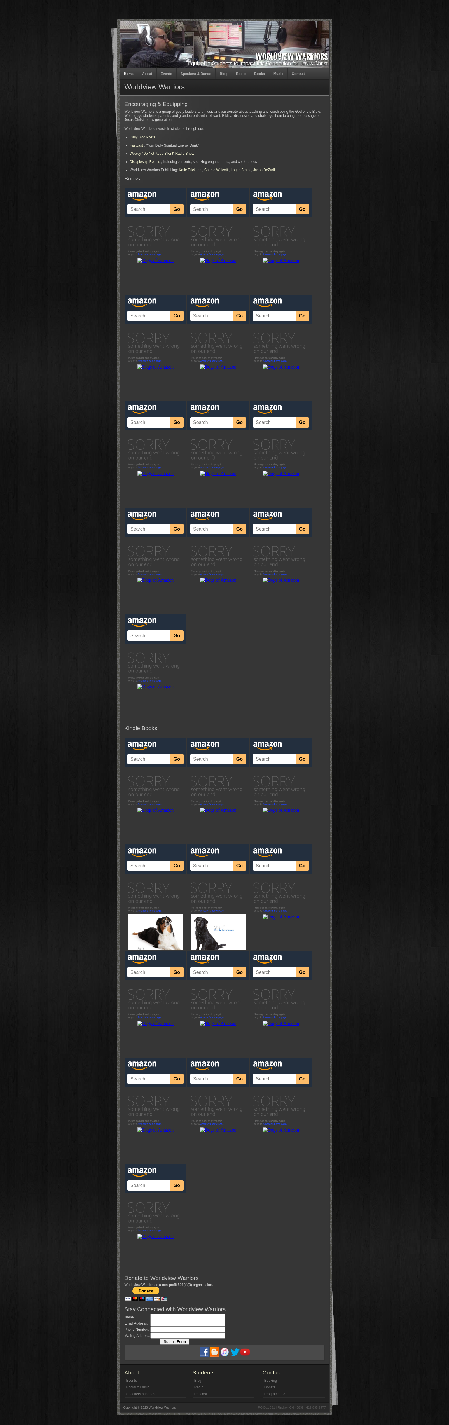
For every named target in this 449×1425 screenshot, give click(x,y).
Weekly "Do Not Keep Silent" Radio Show (162, 154)
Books (259, 74)
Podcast (200, 1394)
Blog (224, 74)
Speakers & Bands (196, 74)
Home (129, 74)
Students (204, 1373)
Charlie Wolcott (216, 170)
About (147, 74)
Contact (298, 74)
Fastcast (137, 145)
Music (278, 74)
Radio (241, 74)
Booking (270, 1381)
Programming (274, 1394)
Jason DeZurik (264, 170)
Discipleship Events (145, 162)
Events (166, 74)
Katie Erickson (190, 170)
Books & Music (137, 1387)
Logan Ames (240, 170)
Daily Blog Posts (142, 137)
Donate (270, 1387)
